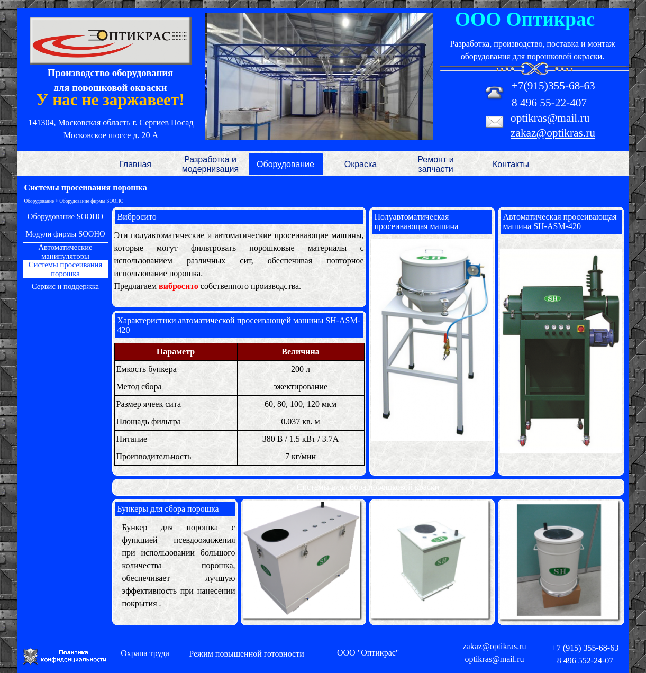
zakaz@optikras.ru (553, 132)
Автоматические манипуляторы (65, 251)
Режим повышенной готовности (246, 653)
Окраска (360, 164)
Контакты (511, 164)
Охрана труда (145, 653)
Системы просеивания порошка (65, 269)
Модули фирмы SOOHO (65, 234)
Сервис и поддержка (65, 286)
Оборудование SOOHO (65, 216)
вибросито (180, 285)
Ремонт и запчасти (435, 164)
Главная (135, 164)
